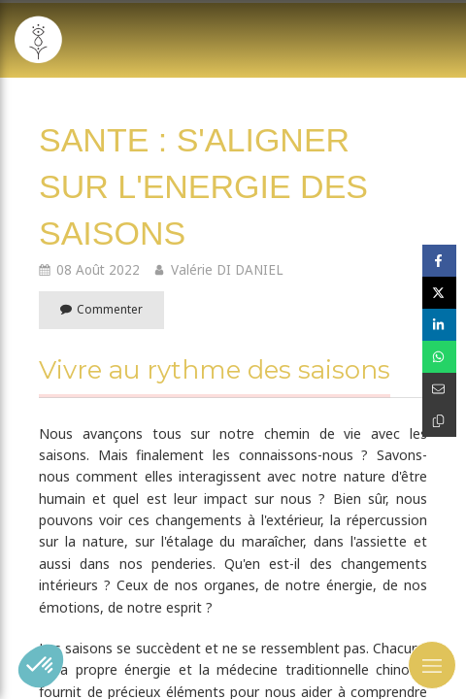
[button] (40, 666)
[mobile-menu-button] (432, 665)
